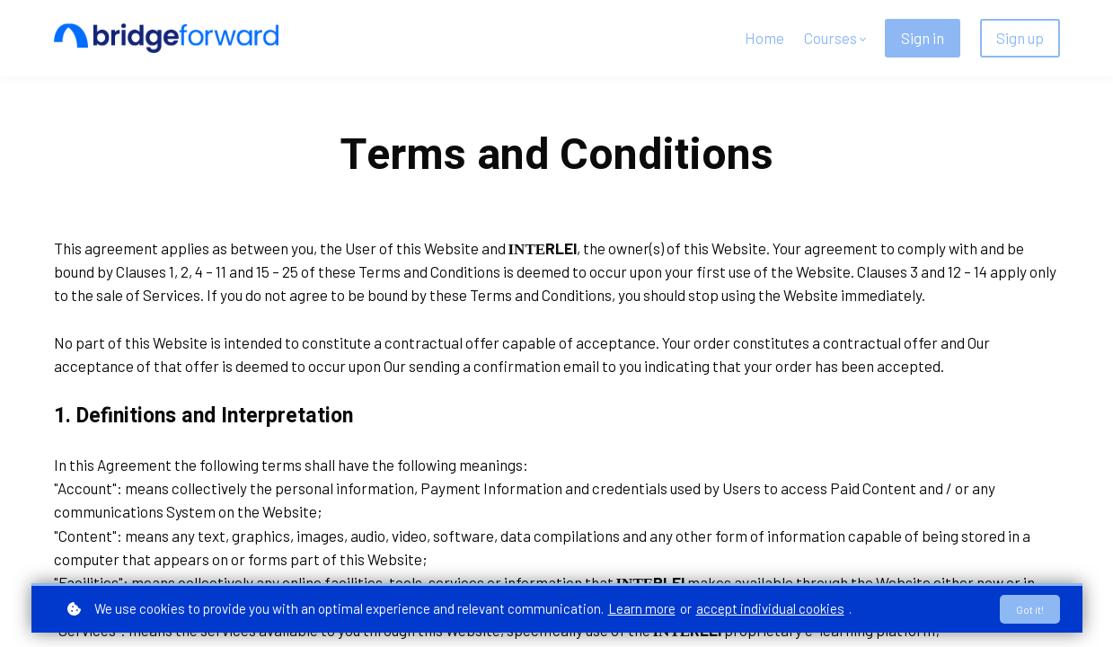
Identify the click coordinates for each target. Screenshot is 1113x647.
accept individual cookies (770, 607)
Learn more (642, 607)
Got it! (1027, 608)
